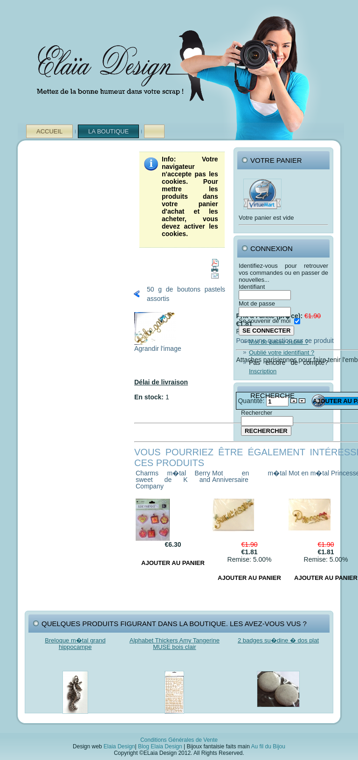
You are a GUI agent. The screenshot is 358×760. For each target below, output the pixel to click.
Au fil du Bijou (268, 746)
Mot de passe (257, 303)
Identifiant (252, 286)
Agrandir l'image (157, 345)
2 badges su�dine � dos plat (278, 640)
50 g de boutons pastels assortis (186, 294)
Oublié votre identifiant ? (281, 352)
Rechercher (256, 412)
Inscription (262, 371)
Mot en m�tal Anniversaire (249, 476)
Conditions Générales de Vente (179, 740)
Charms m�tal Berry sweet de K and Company (173, 479)
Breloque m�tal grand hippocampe (75, 643)
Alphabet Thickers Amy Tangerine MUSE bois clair (175, 643)
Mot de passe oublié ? (278, 341)
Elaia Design (119, 746)
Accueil (49, 131)
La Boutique (108, 131)
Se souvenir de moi (264, 320)
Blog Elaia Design (160, 746)
